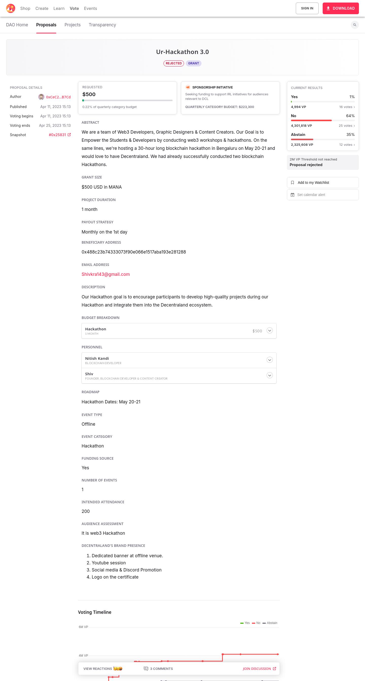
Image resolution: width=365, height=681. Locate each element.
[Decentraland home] (10, 8)
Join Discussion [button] (259, 668)
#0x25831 (60, 135)
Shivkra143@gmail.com (106, 274)
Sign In (307, 8)
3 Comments (158, 669)
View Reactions (102, 669)
